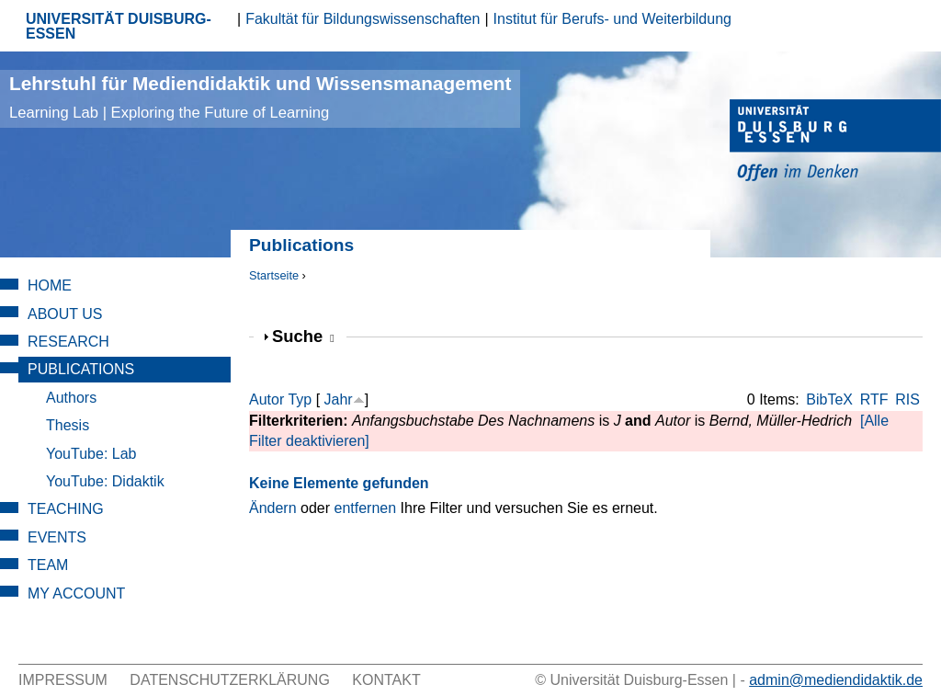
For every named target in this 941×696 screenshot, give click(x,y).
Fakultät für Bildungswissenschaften (362, 19)
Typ (300, 399)
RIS (907, 399)
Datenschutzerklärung (230, 680)
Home (50, 285)
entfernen (365, 508)
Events (57, 537)
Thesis (67, 425)
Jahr (338, 399)
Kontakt (386, 680)
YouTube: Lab (91, 454)
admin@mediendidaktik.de (836, 680)
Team (48, 565)
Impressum (63, 680)
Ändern (273, 508)
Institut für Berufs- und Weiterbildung (612, 19)
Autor (266, 399)
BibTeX (829, 399)
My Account (76, 593)
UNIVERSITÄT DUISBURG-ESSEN (118, 26)
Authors (71, 397)
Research (68, 341)
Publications (81, 369)
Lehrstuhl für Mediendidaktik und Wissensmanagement (260, 97)
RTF (874, 399)
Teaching (66, 509)
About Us (65, 314)
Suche (303, 336)
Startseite (274, 275)
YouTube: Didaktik (105, 481)
